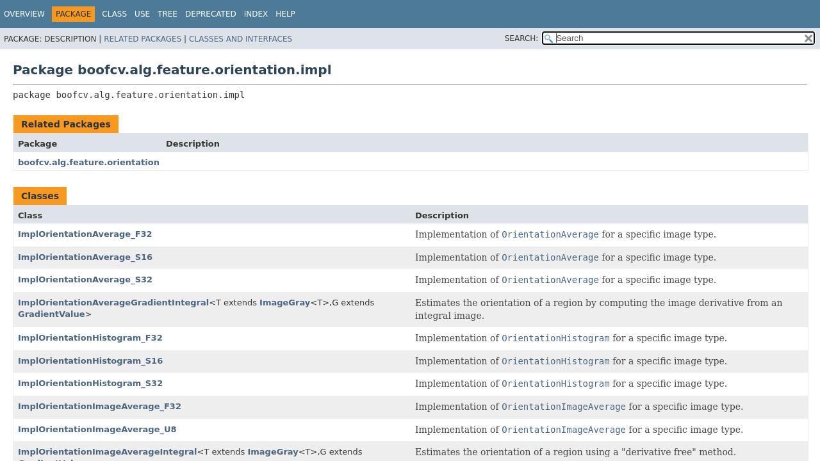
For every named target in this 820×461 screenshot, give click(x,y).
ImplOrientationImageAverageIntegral (107, 452)
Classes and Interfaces (240, 39)
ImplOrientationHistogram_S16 (90, 361)
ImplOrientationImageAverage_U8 (97, 429)
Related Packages (142, 39)
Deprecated (210, 14)
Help (285, 14)
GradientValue (51, 314)
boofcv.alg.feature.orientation (89, 162)
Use (142, 14)
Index (256, 14)
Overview (24, 14)
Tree (167, 14)
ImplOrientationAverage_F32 (85, 234)
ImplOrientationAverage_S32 (85, 279)
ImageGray (284, 302)
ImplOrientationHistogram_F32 (90, 338)
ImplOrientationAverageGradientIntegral (113, 302)
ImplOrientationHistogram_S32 (90, 383)
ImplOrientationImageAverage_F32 (99, 406)
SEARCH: (522, 38)
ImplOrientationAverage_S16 (85, 257)
